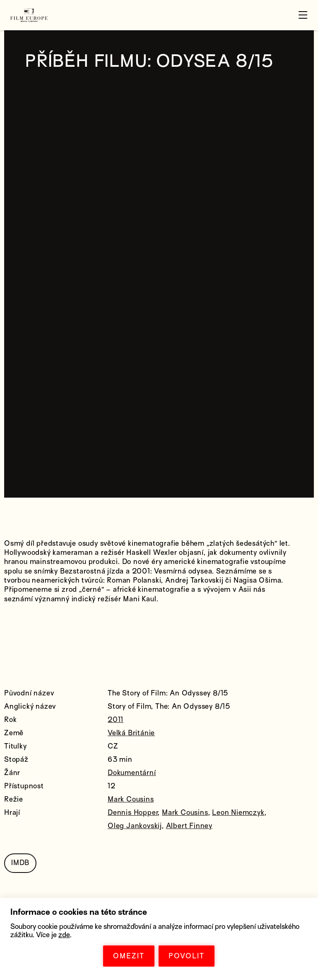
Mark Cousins (131, 799)
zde (64, 935)
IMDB (20, 863)
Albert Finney (189, 826)
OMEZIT (129, 956)
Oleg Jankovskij (135, 826)
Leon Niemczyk (238, 813)
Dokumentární (132, 773)
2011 (115, 720)
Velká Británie (131, 733)
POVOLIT (187, 956)
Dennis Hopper (133, 813)
